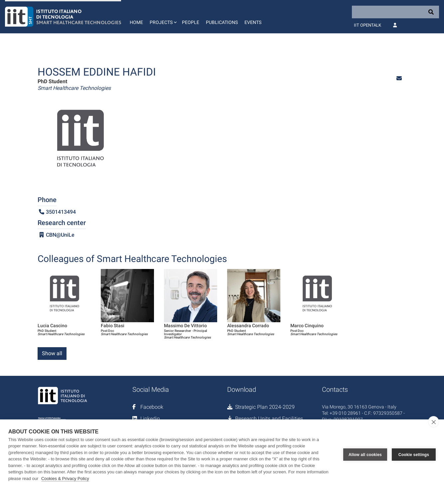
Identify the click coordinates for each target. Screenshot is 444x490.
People (190, 22)
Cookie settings (413, 454)
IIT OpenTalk (367, 25)
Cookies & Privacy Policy (65, 478)
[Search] (395, 12)
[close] (433, 421)
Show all (52, 353)
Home (136, 22)
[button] (162, 16)
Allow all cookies (365, 454)
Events (252, 22)
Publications (222, 22)
